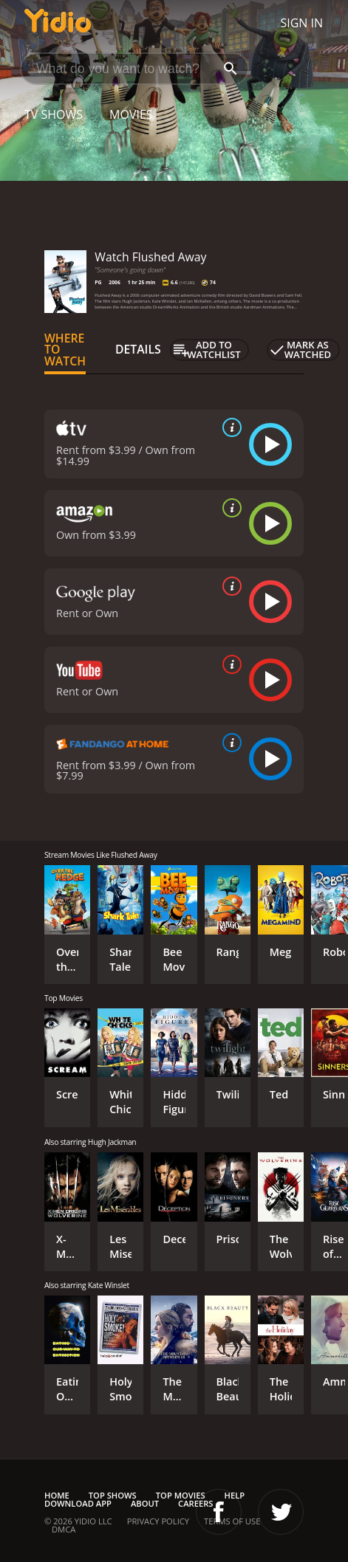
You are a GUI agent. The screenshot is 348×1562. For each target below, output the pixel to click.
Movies (131, 114)
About (145, 1503)
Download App (78, 1503)
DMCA (63, 1529)
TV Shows (53, 114)
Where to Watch (65, 350)
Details (138, 349)
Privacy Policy (158, 1521)
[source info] (229, 427)
